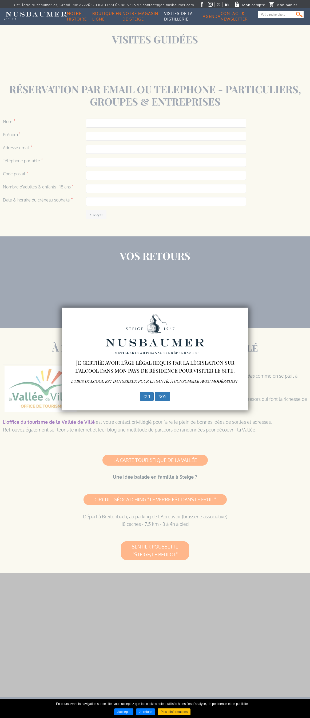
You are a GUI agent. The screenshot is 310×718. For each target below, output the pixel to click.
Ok (299, 14)
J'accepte (123, 712)
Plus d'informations (174, 712)
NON (162, 396)
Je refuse (145, 712)
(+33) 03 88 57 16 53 (123, 5)
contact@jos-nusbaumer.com (168, 5)
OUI (147, 396)
